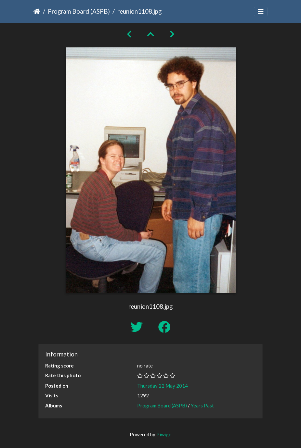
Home (36, 11)
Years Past (202, 405)
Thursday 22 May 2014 (162, 386)
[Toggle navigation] (261, 11)
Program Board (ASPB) (79, 11)
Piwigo (164, 434)
